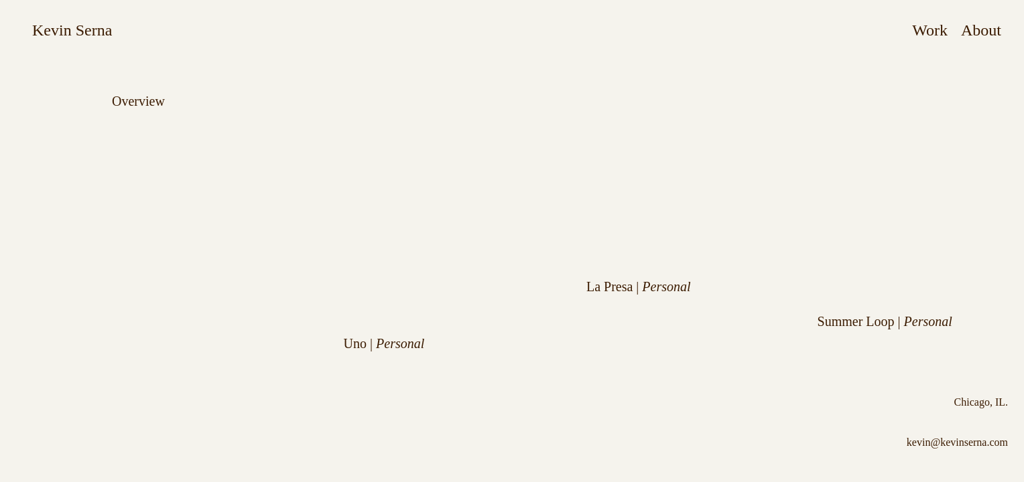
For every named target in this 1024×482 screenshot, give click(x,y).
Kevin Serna (72, 30)
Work (930, 30)
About (981, 30)
